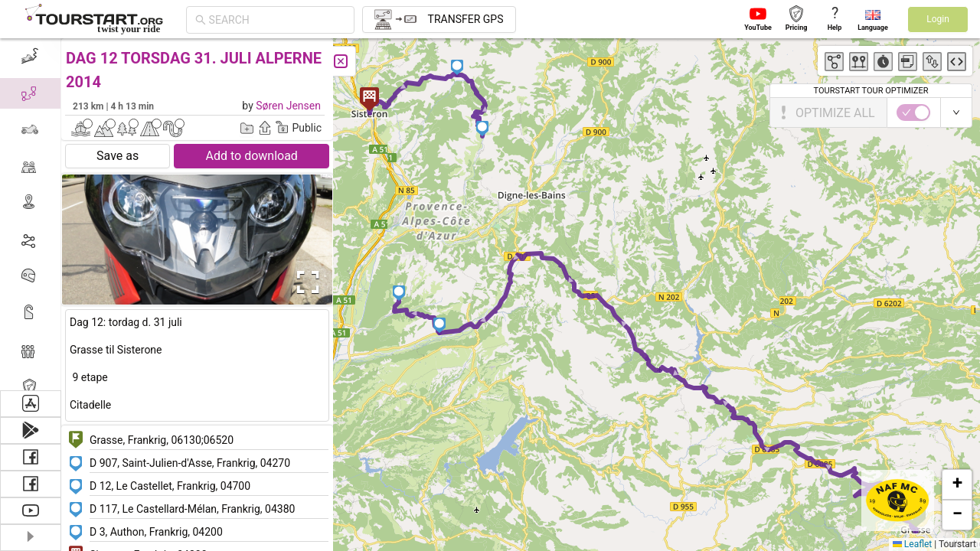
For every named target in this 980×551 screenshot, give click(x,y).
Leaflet (912, 544)
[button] (439, 325)
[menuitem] (30, 56)
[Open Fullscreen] (304, 282)
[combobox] (277, 20)
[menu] (30, 214)
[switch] (913, 112)
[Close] (341, 61)
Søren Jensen (288, 105)
